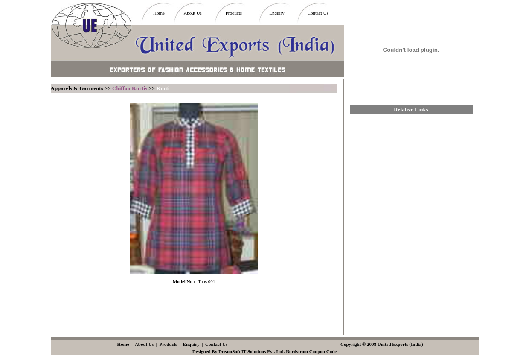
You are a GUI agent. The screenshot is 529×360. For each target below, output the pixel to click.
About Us (192, 12)
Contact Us (318, 12)
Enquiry (276, 12)
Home (159, 12)
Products (234, 12)
